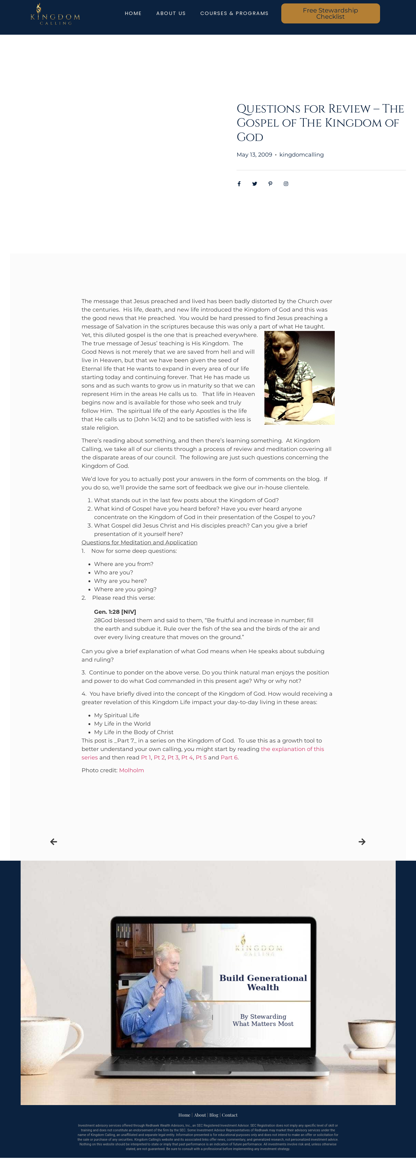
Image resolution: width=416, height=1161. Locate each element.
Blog (213, 1115)
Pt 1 (146, 757)
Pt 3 (173, 757)
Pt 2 (159, 757)
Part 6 (229, 757)
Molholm (131, 770)
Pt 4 (187, 757)
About (200, 1115)
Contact (230, 1115)
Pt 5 (201, 757)
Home (184, 1115)
